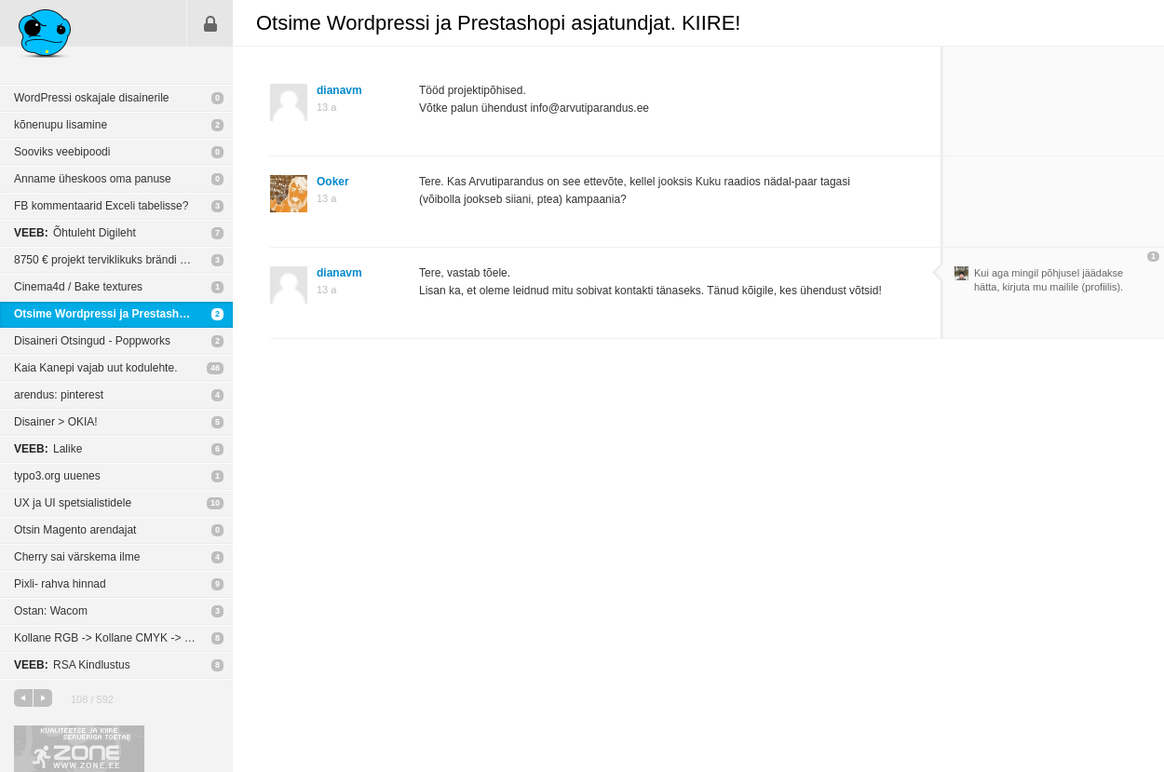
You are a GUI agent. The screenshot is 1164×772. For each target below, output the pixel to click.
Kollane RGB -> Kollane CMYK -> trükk (111, 637)
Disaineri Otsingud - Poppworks (92, 340)
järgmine (43, 698)
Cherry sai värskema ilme (77, 556)
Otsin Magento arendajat (75, 529)
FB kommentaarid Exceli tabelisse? (101, 205)
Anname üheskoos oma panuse (92, 178)
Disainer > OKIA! (56, 421)
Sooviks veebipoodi (62, 151)
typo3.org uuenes (57, 475)
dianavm (339, 90)
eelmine (23, 698)
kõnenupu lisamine (60, 124)
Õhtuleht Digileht (75, 232)
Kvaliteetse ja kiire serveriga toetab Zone (79, 748)
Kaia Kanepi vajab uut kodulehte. (95, 367)
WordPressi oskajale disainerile (91, 97)
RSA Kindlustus (72, 664)
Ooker (333, 181)
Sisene (210, 23)
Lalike (48, 448)
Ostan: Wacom (51, 610)
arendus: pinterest (58, 394)
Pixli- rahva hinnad (60, 583)
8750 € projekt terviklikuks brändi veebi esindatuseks (123, 259)
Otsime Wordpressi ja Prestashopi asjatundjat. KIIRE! (123, 313)
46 (215, 367)
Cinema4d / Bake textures (78, 286)
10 (215, 503)
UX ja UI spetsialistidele (72, 502)
